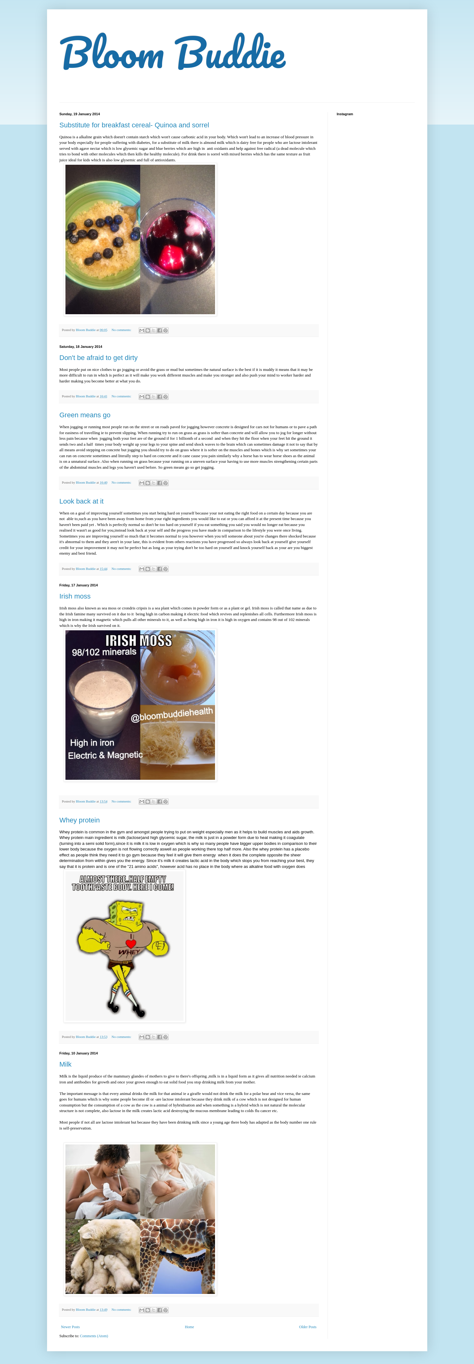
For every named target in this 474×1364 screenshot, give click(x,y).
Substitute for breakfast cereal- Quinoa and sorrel (134, 125)
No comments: (122, 330)
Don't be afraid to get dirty (99, 358)
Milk (66, 1064)
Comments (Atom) (94, 1336)
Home (189, 1327)
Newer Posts (70, 1327)
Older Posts (308, 1327)
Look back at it (82, 501)
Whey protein (80, 820)
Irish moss (75, 596)
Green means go (85, 415)
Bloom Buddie (172, 52)
